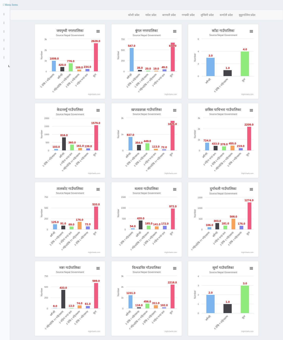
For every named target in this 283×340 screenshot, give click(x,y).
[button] (10, 5)
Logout (8, 66)
